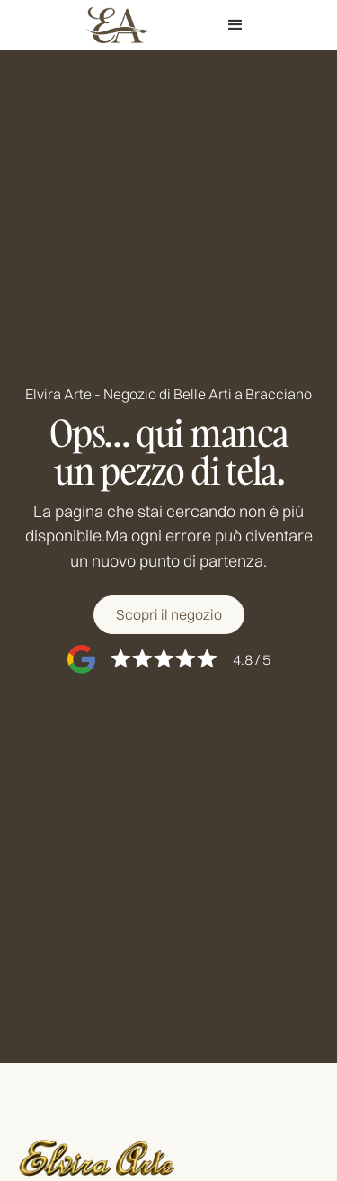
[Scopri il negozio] (168, 614)
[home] (113, 24)
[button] (234, 25)
